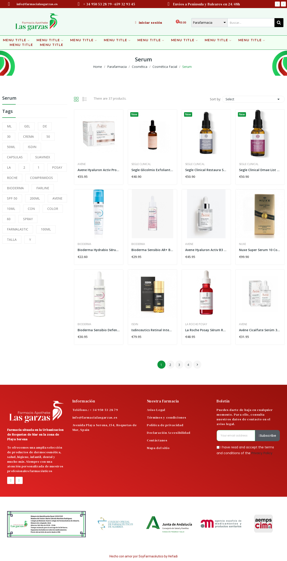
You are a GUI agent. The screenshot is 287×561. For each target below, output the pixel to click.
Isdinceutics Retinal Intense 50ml (152, 330)
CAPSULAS (15, 157)
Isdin (134, 324)
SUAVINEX (42, 157)
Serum (9, 98)
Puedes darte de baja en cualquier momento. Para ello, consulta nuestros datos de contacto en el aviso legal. (245, 417)
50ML (11, 147)
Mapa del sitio (158, 448)
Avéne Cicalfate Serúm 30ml (260, 330)
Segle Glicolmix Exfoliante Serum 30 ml (152, 170)
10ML (11, 208)
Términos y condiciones (166, 417)
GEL (27, 126)
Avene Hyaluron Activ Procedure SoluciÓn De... (99, 170)
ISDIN (32, 147)
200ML (35, 198)
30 (9, 136)
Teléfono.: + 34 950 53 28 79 (95, 410)
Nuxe (242, 244)
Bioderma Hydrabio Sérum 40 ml (99, 250)
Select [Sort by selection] (253, 99)
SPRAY (28, 219)
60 (9, 219)
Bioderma (84, 244)
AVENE (57, 198)
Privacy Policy (261, 453)
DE (45, 126)
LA (9, 167)
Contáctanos (157, 440)
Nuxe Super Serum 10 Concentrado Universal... (260, 250)
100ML (46, 229)
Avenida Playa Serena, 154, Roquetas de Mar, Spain (104, 427)
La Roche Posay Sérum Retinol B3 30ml (206, 330)
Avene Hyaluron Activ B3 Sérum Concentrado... (206, 250)
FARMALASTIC (17, 229)
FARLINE (42, 188)
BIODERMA (15, 188)
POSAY (57, 167)
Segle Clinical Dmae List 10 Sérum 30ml (260, 170)
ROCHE (12, 178)
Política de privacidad (165, 425)
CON (31, 208)
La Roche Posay (196, 324)
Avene (82, 164)
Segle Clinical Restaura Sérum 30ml (206, 170)
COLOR (52, 208)
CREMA (28, 136)
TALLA (12, 239)
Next (197, 365)
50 (48, 136)
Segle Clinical (141, 164)
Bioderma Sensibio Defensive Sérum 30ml (99, 330)
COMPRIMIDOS (41, 178)
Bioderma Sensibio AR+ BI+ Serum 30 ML (152, 250)
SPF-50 (12, 198)
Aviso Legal (156, 410)
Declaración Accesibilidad (168, 432)
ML (9, 126)
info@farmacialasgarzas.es (94, 417)
